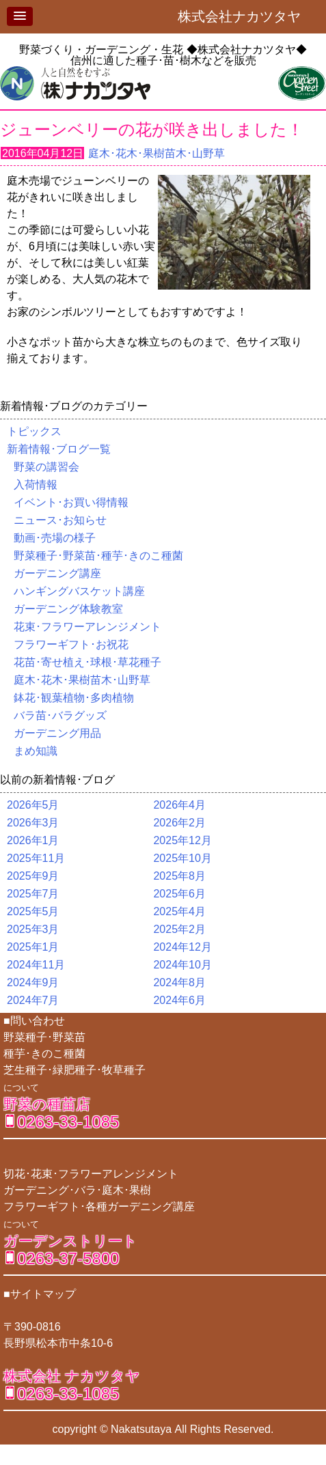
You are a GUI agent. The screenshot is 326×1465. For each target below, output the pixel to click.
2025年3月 (33, 929)
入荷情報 (35, 484)
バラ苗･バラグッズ (60, 715)
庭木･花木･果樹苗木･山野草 (156, 153)
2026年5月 (33, 805)
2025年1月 (33, 947)
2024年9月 (33, 982)
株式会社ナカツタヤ (246, 16)
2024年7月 (33, 1000)
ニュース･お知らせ (60, 520)
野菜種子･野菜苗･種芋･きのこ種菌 (98, 555)
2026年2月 (179, 822)
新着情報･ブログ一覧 (59, 449)
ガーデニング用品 (57, 733)
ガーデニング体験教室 (68, 609)
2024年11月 (36, 965)
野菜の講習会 (46, 467)
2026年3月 (33, 822)
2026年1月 (33, 840)
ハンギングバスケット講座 (79, 591)
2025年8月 (179, 876)
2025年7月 (33, 893)
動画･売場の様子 (55, 538)
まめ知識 (35, 751)
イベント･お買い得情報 (71, 502)
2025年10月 (182, 858)
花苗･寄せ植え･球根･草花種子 (87, 662)
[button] (20, 16)
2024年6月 (179, 1000)
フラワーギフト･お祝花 (71, 644)
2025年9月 (33, 876)
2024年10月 (182, 965)
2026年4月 (179, 805)
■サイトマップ (39, 1294)
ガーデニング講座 (57, 573)
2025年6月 (179, 893)
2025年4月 (179, 911)
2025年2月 (179, 929)
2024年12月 (182, 947)
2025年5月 (33, 911)
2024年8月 (179, 982)
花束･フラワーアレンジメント (87, 626)
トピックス (34, 431)
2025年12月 (182, 840)
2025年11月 (36, 858)
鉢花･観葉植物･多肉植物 (74, 697)
